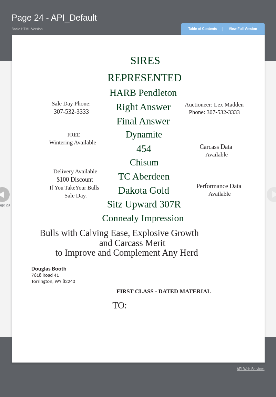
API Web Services (250, 369)
